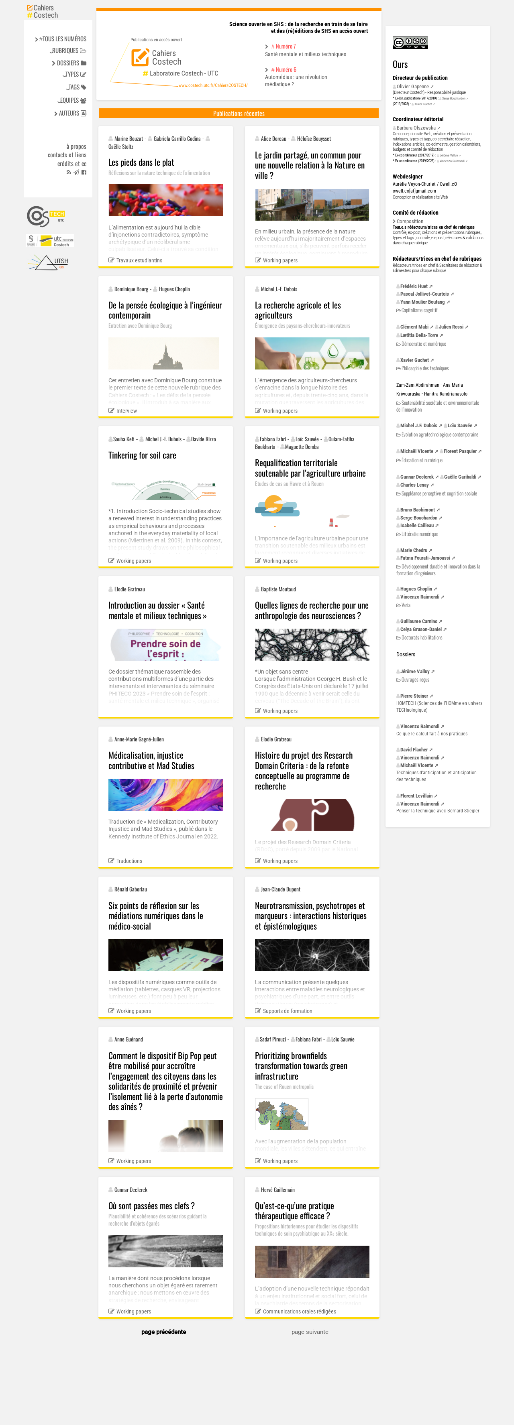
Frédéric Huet (414, 286)
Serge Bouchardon (453, 98)
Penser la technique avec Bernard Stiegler (437, 811)
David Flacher (414, 750)
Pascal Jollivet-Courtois (424, 294)
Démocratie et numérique (424, 343)
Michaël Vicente (416, 451)
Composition (410, 221)
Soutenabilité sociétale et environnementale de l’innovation (437, 406)
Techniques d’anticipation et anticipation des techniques (436, 776)
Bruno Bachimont (417, 510)
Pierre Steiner (414, 696)
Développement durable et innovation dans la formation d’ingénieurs (438, 569)
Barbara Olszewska (416, 128)
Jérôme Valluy (449, 155)
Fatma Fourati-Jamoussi (425, 558)
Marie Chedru (413, 550)
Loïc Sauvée (460, 425)
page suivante (310, 1332)
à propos (76, 146)
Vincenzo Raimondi (452, 161)
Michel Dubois (418, 425)
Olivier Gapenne (413, 86)
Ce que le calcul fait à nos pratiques (431, 734)
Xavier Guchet (423, 104)
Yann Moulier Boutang (422, 302)
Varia (406, 605)
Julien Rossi (451, 327)
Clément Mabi (414, 327)
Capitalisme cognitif (419, 310)
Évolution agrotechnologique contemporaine (440, 434)
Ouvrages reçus (415, 679)
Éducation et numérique (422, 460)
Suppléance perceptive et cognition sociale (439, 493)
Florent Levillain (416, 796)
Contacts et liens (67, 154)
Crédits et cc (71, 163)
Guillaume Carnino (418, 621)
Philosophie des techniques (425, 368)
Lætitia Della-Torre (419, 335)
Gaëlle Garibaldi (460, 477)
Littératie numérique (420, 534)
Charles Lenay (414, 485)
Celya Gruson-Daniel (421, 629)
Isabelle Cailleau (417, 525)
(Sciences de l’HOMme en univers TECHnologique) (439, 706)
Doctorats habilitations (422, 637)
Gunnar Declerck (417, 477)
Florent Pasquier (460, 451)
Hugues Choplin (416, 589)
